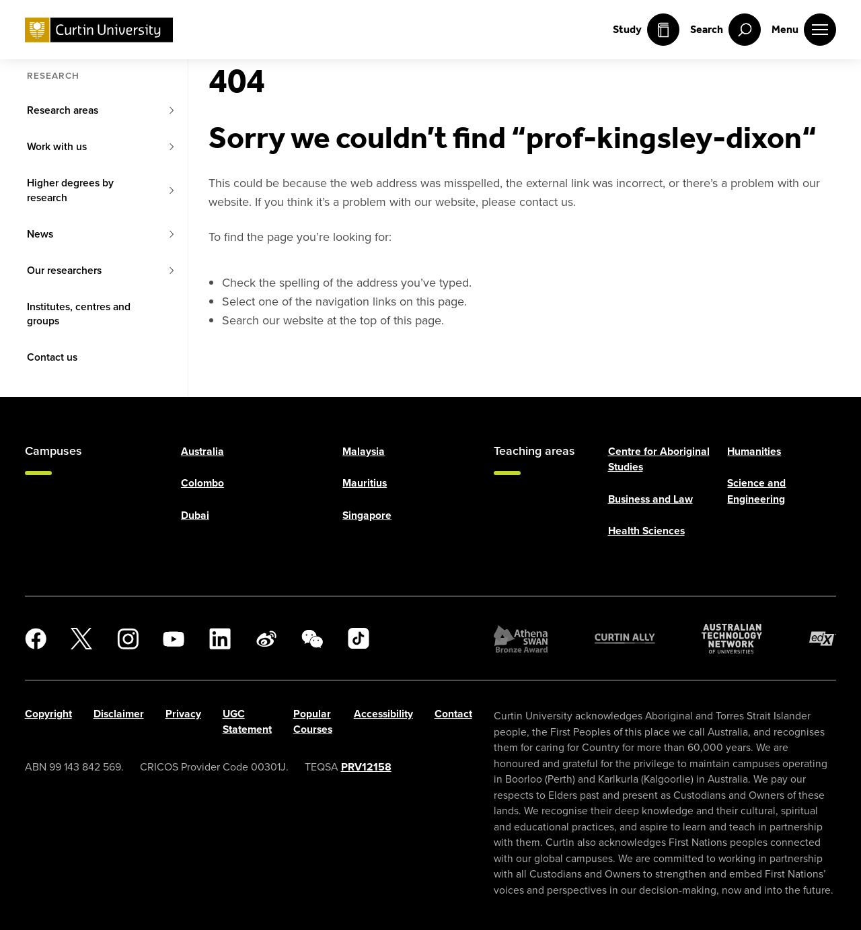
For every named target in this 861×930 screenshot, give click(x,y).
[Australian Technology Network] (732, 638)
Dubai (195, 515)
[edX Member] (822, 638)
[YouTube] (173, 638)
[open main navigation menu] (804, 29)
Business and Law (650, 499)
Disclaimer (118, 713)
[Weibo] (266, 638)
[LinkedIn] (220, 638)
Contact (453, 713)
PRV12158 (366, 767)
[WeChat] (312, 638)
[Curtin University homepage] (99, 29)
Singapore (366, 515)
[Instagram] (128, 638)
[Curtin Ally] (625, 638)
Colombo (202, 483)
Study (646, 29)
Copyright (48, 713)
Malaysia (363, 451)
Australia (202, 451)
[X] (81, 638)
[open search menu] (725, 29)
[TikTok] (358, 638)
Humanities (754, 451)
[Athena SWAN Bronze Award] (521, 638)
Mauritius (364, 483)
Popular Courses (312, 721)
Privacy (183, 713)
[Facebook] (35, 638)
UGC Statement (247, 721)
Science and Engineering (756, 490)
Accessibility (383, 713)
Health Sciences (646, 530)
